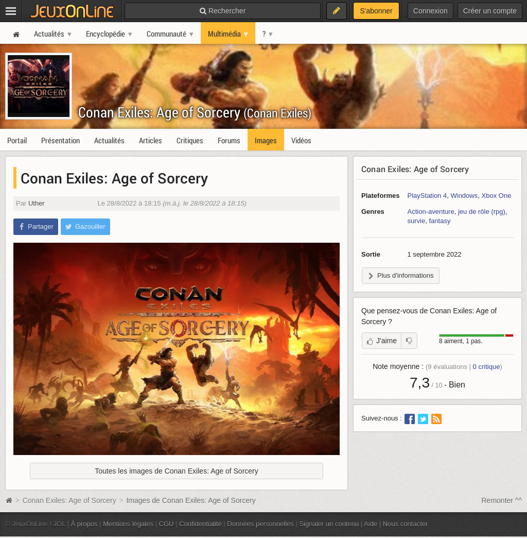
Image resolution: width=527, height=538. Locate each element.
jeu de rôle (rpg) (481, 211)
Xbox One (497, 195)
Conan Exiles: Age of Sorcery (194, 112)
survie (417, 221)
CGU (166, 524)
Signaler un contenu (329, 524)
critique (486, 367)
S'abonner (376, 11)
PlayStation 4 (427, 195)
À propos (84, 524)
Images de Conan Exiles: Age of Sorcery (190, 500)
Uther (36, 203)
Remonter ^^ (502, 500)
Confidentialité (200, 524)
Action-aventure (431, 211)
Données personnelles (260, 524)
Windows (464, 195)
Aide (370, 524)
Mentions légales (128, 524)
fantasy (439, 221)
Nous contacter (405, 524)
